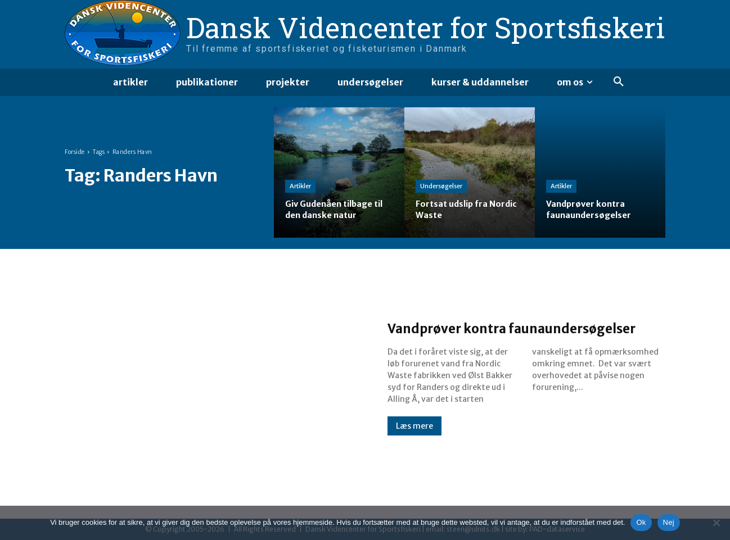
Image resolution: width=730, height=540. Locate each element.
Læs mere (414, 436)
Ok (641, 522)
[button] (618, 82)
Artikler (300, 186)
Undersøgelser (441, 186)
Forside (75, 152)
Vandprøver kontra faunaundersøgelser (470, 327)
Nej (668, 522)
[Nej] (716, 522)
